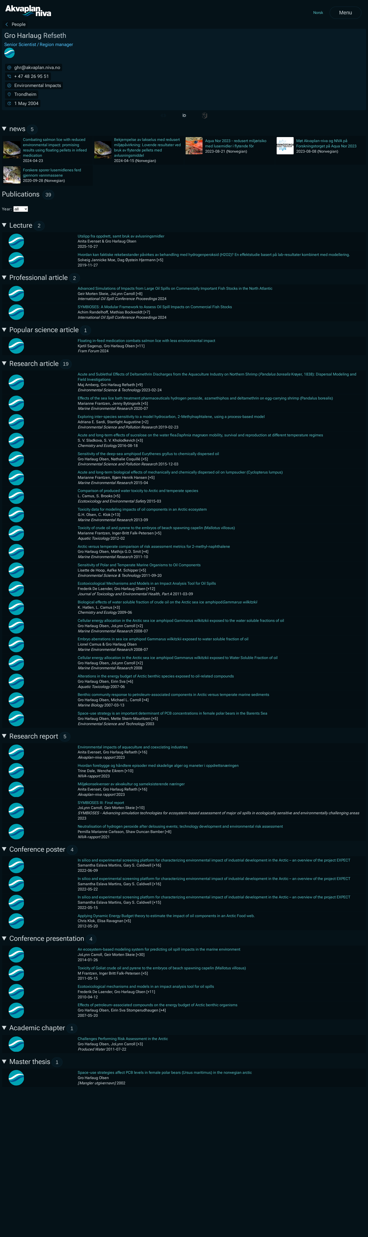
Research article (40, 364)
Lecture (27, 226)
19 (66, 364)
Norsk (318, 12)
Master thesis (36, 1062)
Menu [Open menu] (345, 13)
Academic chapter (43, 1029)
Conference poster (43, 850)
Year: (15, 209)
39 (48, 195)
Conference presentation (53, 939)
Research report (40, 737)
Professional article (44, 278)
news (23, 129)
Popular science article (50, 330)
